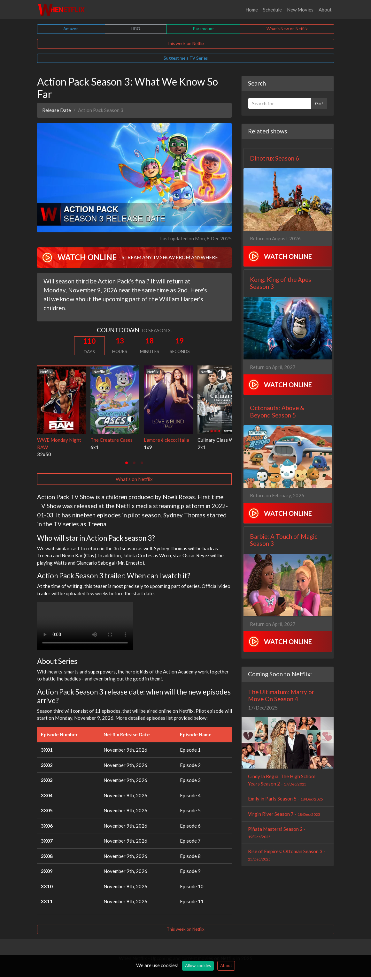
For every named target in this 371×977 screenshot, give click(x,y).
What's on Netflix (134, 479)
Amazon (71, 28)
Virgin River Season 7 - (284, 814)
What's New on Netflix (287, 28)
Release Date (56, 110)
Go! (319, 103)
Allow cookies (198, 965)
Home (251, 9)
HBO (135, 28)
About (325, 9)
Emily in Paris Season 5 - (285, 798)
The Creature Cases (111, 440)
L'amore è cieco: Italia (166, 440)
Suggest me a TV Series (186, 58)
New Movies (300, 9)
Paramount (203, 28)
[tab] (126, 463)
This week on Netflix (186, 43)
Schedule (272, 9)
